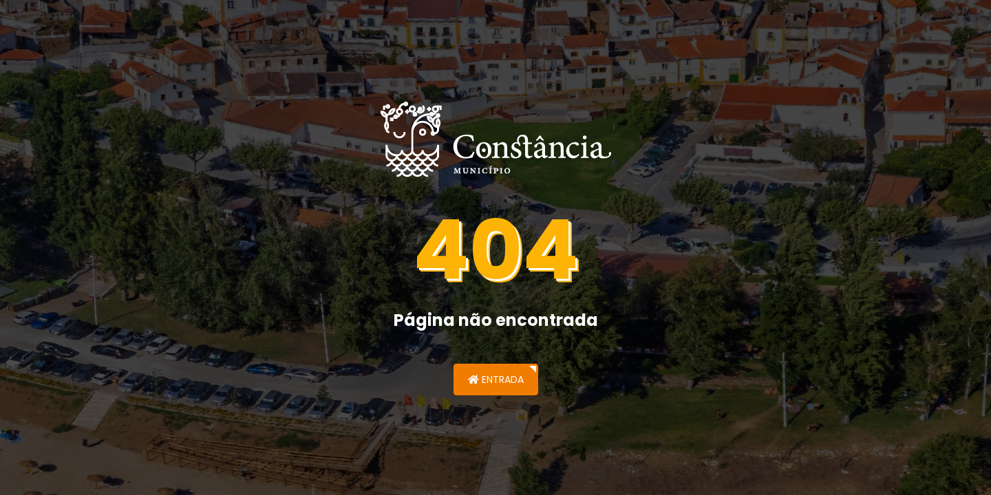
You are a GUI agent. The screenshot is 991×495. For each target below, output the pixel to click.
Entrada (496, 379)
